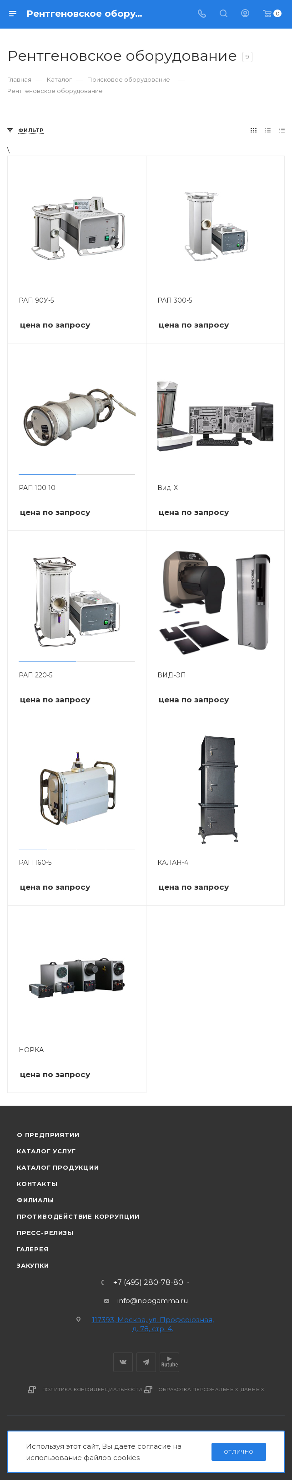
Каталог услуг (46, 1151)
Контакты (37, 1183)
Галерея (33, 1249)
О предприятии (48, 1134)
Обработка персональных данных (211, 1389)
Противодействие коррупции (78, 1216)
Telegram (146, 1362)
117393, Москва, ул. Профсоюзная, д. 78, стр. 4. (153, 1324)
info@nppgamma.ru (152, 1300)
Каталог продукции (58, 1167)
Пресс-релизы (45, 1232)
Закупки (33, 1265)
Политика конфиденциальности (92, 1389)
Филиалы (35, 1200)
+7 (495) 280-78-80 (148, 1282)
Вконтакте (123, 1362)
